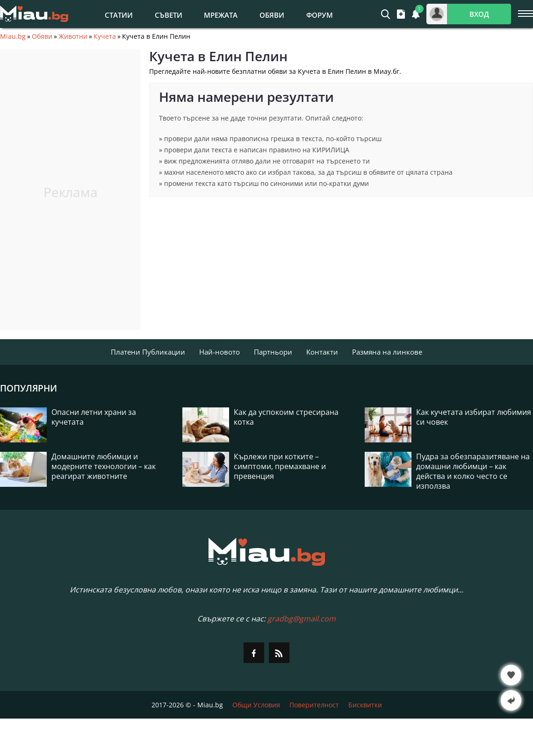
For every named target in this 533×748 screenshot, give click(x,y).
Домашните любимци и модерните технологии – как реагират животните (103, 466)
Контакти (322, 351)
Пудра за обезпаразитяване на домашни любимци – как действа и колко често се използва (473, 471)
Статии (119, 15)
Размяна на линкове (387, 351)
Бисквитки (365, 704)
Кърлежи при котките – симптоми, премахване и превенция (280, 466)
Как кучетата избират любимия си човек (473, 417)
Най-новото (219, 351)
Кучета (105, 36)
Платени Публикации (148, 351)
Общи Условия (256, 704)
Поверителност (314, 704)
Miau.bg (13, 36)
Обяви (271, 15)
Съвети (168, 15)
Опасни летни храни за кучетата (93, 417)
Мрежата (221, 15)
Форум (319, 15)
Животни (72, 36)
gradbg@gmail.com (301, 618)
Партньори (273, 351)
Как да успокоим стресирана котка (286, 417)
